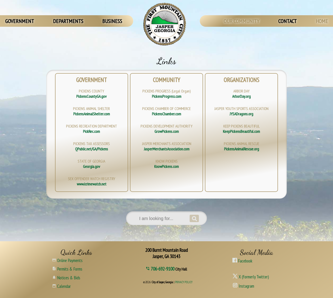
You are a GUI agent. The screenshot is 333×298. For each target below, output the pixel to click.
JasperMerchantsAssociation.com (166, 149)
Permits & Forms (67, 268)
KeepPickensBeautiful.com (241, 131)
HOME (322, 21)
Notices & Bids (66, 277)
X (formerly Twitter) (250, 276)
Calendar (61, 286)
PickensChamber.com (166, 113)
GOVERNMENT (19, 21)
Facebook (242, 261)
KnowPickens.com (166, 166)
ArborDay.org (241, 96)
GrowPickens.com (166, 131)
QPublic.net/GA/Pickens (91, 149)
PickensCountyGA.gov (91, 96)
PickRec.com (91, 131)
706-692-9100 (163, 269)
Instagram (243, 285)
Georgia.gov (91, 166)
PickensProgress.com (166, 96)
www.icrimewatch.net (91, 184)
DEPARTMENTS (68, 21)
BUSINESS (112, 21)
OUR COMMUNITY (241, 21)
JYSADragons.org (241, 113)
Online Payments (67, 260)
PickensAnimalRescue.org (241, 149)
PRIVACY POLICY (183, 282)
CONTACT (287, 21)
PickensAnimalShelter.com (91, 113)
